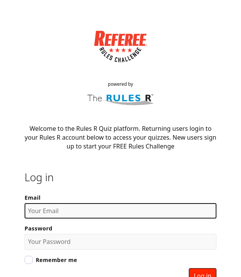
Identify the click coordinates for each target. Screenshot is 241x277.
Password (39, 228)
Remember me (56, 260)
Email (33, 197)
